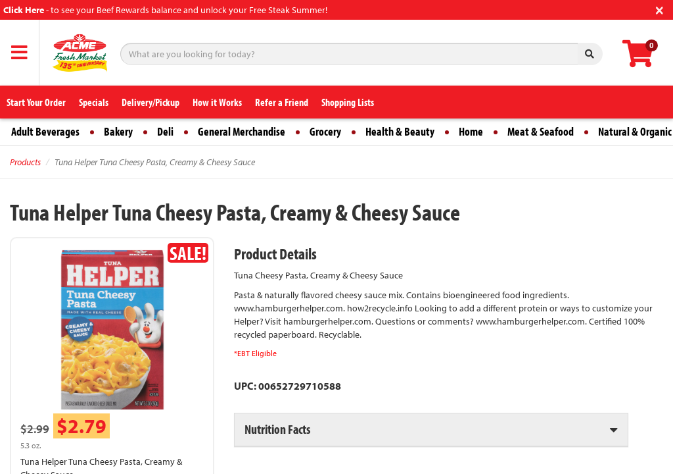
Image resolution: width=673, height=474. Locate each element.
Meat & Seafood (540, 131)
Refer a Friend (281, 102)
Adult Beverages (45, 131)
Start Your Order (36, 102)
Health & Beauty (399, 131)
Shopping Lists (347, 102)
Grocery (325, 131)
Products (25, 162)
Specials (93, 102)
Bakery (118, 131)
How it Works (217, 102)
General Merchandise (241, 131)
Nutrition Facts (277, 429)
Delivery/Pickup (150, 102)
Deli (165, 131)
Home (471, 131)
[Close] (659, 9)
